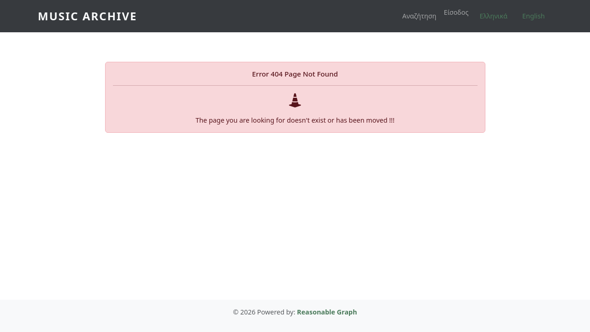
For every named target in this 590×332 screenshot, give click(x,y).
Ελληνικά (493, 16)
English (533, 16)
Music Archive (87, 16)
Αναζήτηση (419, 16)
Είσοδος (456, 12)
